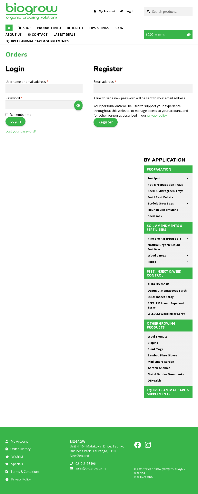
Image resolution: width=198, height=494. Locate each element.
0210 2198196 (83, 463)
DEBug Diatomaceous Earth (168, 291)
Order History (18, 449)
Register (105, 122)
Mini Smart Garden (161, 361)
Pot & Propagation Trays (165, 184)
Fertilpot (168, 178)
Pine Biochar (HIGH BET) (168, 238)
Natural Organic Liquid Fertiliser (164, 247)
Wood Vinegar (168, 255)
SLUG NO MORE (158, 284)
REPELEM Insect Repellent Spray (166, 305)
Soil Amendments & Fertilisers (165, 227)
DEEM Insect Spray (161, 297)
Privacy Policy (18, 479)
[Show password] (78, 105)
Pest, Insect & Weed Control (164, 273)
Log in (15, 121)
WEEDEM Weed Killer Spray (166, 314)
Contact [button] (40, 34)
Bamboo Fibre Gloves (162, 355)
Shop (27, 28)
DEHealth (154, 380)
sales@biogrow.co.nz (88, 468)
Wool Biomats (157, 336)
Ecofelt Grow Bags (168, 203)
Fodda (168, 262)
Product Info (49, 28)
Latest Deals (64, 34)
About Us (13, 34)
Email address (111, 81)
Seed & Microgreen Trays (165, 191)
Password (20, 98)
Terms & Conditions (22, 471)
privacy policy (157, 115)
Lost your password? (20, 131)
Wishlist (14, 456)
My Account (104, 11)
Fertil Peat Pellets (160, 197)
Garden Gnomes (159, 368)
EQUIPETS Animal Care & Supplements (37, 41)
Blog (118, 28)
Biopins (153, 343)
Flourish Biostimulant (163, 210)
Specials (14, 464)
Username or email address (33, 81)
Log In (127, 11)
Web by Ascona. (143, 476)
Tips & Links (99, 28)
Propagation (159, 169)
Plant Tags (155, 349)
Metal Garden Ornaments (166, 374)
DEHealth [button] (75, 28)
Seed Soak (155, 216)
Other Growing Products (161, 325)
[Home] (9, 28)
